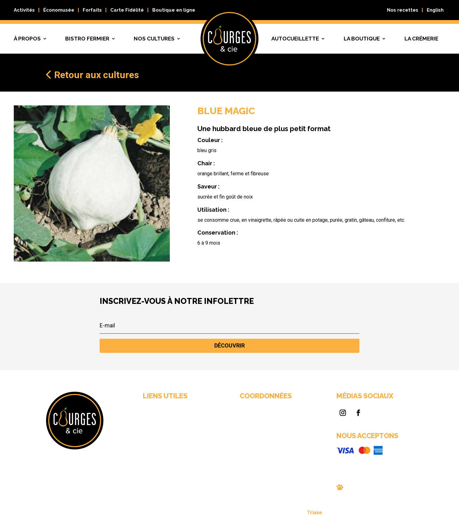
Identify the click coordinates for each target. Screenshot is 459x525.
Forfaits (92, 10)
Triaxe (276, 513)
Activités (24, 10)
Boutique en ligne (173, 10)
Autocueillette (295, 38)
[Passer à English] (435, 11)
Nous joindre (192, 451)
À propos (27, 38)
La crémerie (421, 38)
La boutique (362, 38)
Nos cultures (154, 38)
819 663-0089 (243, 436)
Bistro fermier (87, 38)
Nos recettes (402, 10)
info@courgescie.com (249, 442)
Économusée (58, 10)
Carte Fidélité (127, 10)
